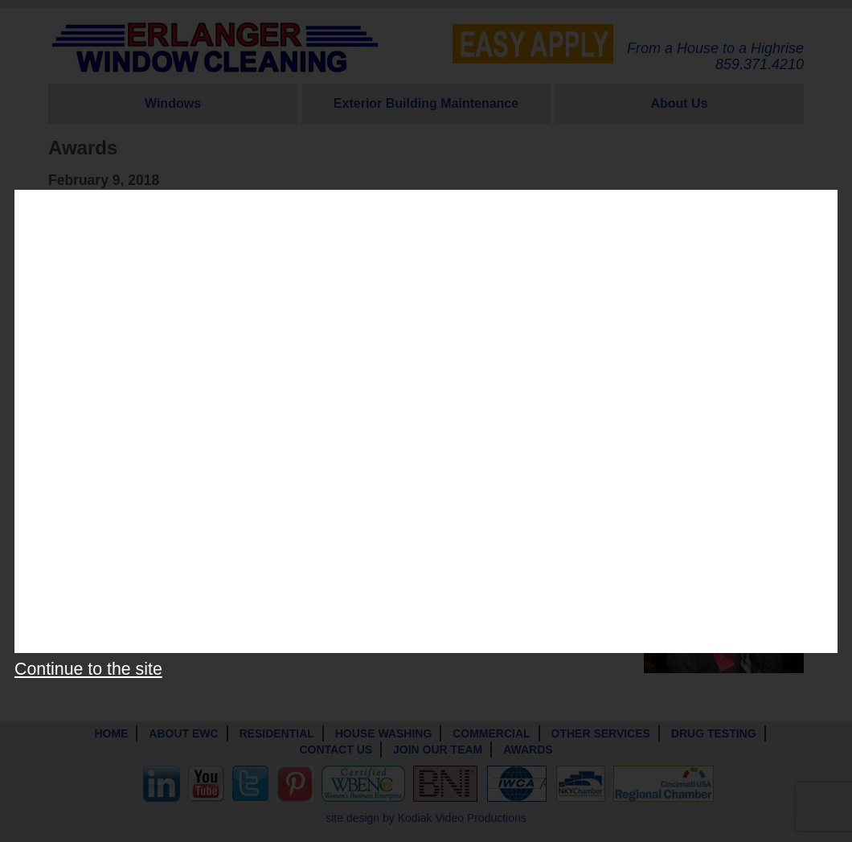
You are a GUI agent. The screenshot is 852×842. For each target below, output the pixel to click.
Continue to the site (88, 669)
